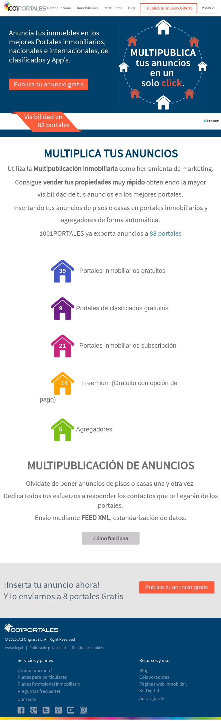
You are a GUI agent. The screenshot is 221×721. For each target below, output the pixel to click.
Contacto (27, 699)
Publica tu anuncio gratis (49, 84)
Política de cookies (88, 647)
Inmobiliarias (87, 7)
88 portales (166, 233)
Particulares (113, 7)
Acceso (208, 7)
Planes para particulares (42, 677)
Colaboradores (154, 677)
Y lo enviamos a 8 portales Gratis (63, 596)
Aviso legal (14, 647)
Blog (131, 7)
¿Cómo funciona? (35, 670)
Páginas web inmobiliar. (163, 684)
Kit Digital (149, 690)
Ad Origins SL (152, 698)
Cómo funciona (59, 7)
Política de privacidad (48, 647)
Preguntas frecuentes (39, 691)
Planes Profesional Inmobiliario (49, 684)
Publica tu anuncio (169, 8)
